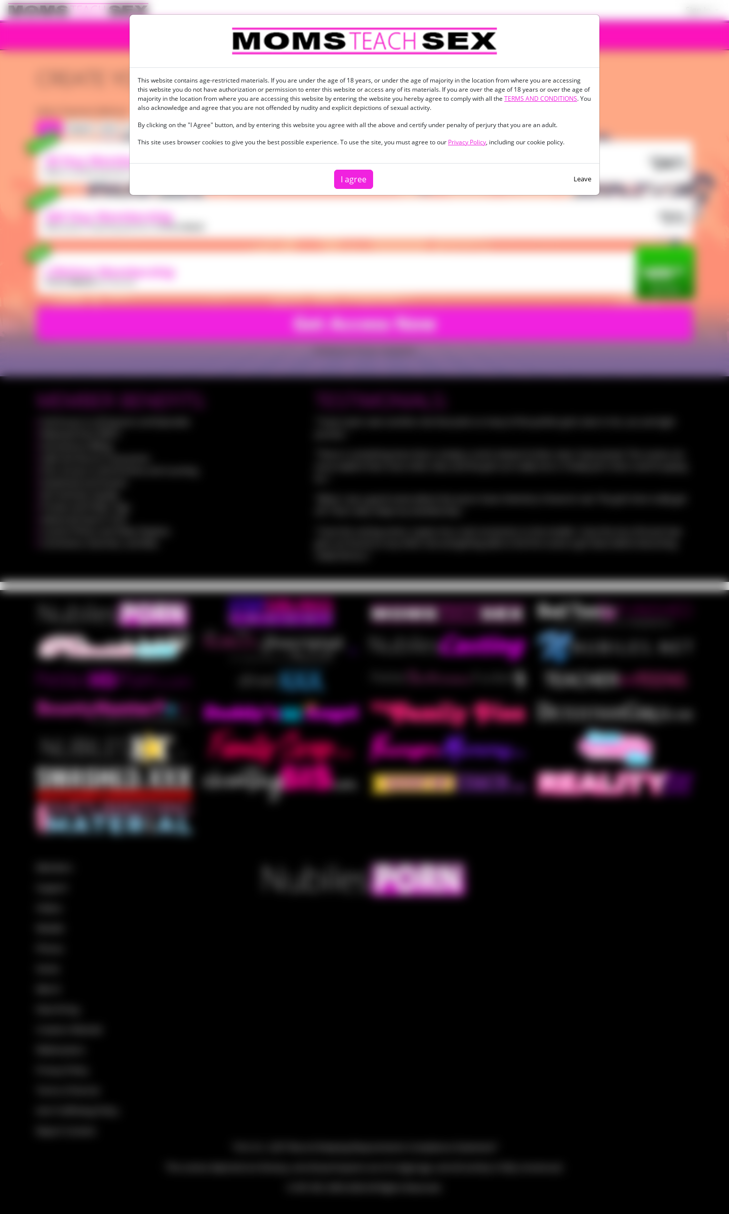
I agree (354, 179)
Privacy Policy (467, 142)
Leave (582, 178)
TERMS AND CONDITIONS (540, 98)
